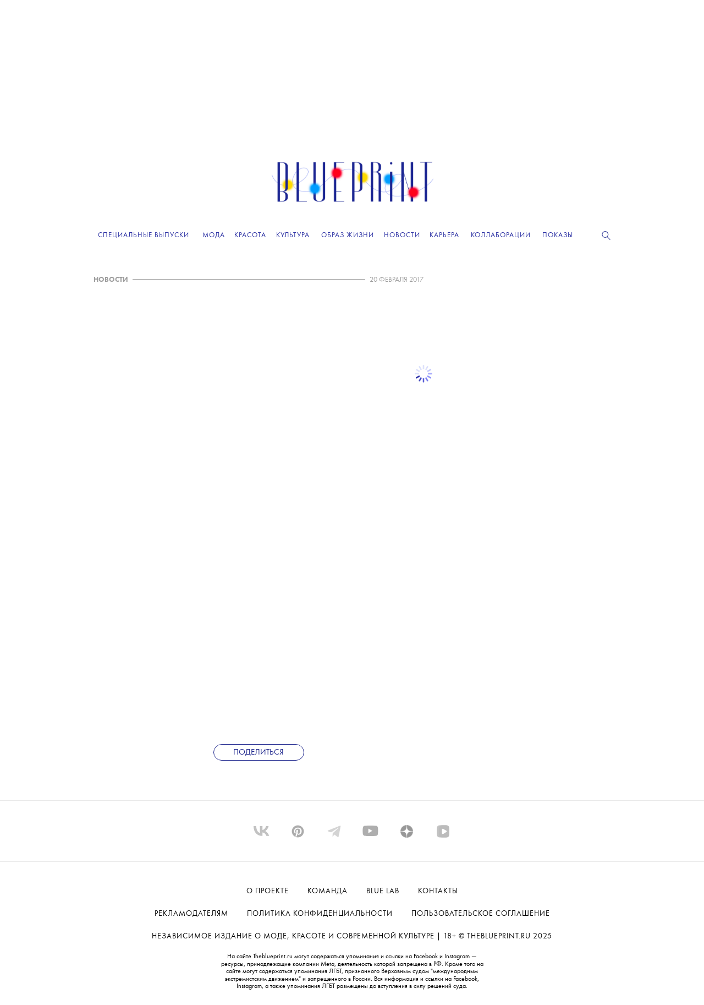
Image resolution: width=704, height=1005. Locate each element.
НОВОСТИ (111, 279)
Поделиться (258, 753)
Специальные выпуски (143, 235)
